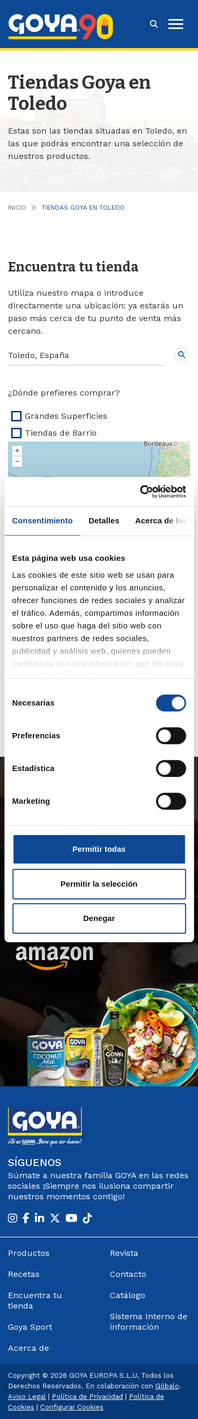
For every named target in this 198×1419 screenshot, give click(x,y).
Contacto (128, 1274)
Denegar (99, 918)
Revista (124, 1253)
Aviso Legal (27, 1397)
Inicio (17, 207)
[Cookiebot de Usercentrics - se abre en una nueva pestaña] (141, 492)
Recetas (24, 1274)
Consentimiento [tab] (42, 520)
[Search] (86, 355)
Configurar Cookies (71, 1407)
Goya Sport (30, 1327)
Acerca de (28, 1348)
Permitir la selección (99, 883)
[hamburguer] (176, 24)
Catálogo (127, 1295)
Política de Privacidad (87, 1397)
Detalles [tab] (104, 520)
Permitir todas (99, 848)
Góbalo (167, 1386)
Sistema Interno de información (148, 1321)
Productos (29, 1253)
